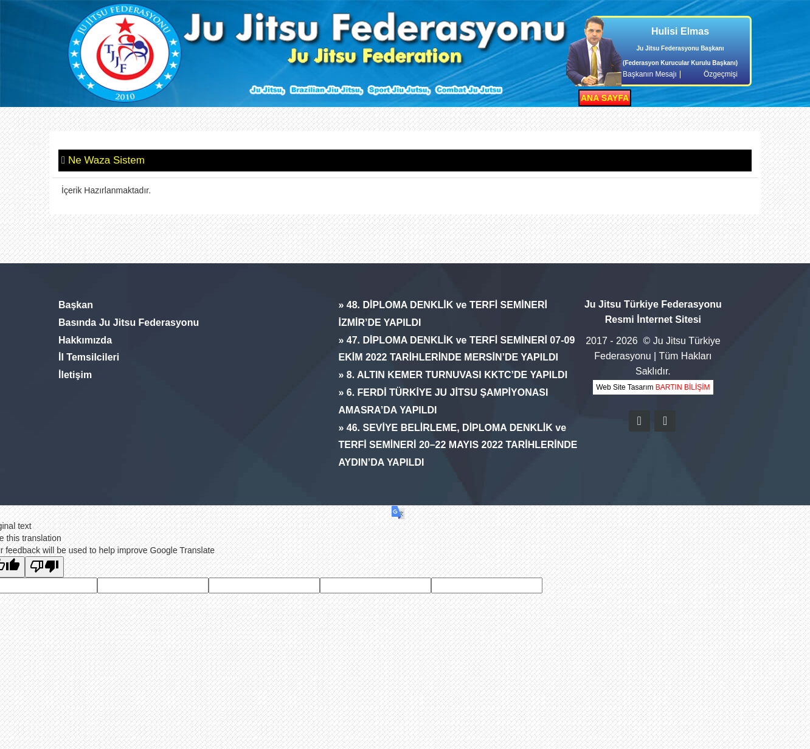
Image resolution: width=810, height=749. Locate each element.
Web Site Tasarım (653, 387)
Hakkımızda (85, 340)
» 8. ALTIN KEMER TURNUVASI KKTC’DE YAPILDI (452, 375)
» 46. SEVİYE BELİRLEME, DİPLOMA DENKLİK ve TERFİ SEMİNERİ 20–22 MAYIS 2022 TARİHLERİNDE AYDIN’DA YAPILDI (457, 445)
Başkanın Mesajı (650, 74)
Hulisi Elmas (680, 31)
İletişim (75, 375)
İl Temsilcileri (88, 357)
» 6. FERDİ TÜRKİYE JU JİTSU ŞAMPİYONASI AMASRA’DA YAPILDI (443, 401)
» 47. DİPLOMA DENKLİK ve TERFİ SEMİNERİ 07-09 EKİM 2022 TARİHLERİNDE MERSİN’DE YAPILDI (456, 349)
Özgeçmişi (721, 74)
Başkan (75, 305)
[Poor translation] (44, 567)
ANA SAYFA (605, 98)
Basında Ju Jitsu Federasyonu (128, 322)
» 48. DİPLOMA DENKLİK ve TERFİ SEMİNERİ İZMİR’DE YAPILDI (442, 314)
